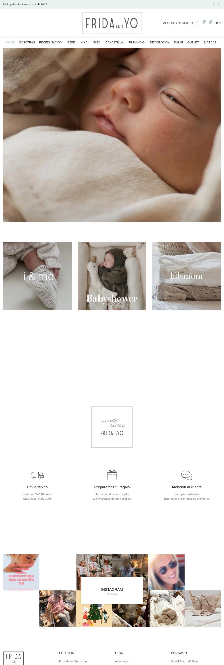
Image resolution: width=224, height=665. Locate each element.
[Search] (197, 23)
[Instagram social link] (218, 4)
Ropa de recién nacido (73, 661)
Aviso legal (122, 661)
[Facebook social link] (213, 4)
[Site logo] (112, 22)
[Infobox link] (37, 485)
